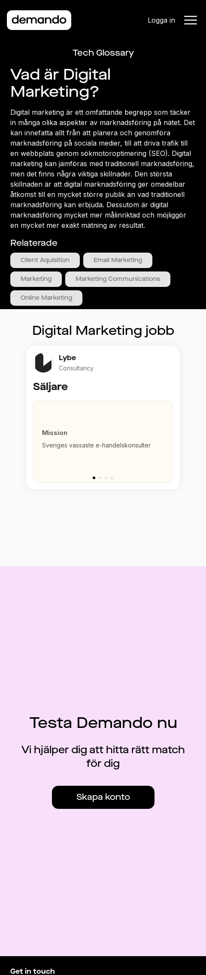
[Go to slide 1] (94, 478)
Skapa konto (103, 797)
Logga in (161, 20)
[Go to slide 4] (112, 478)
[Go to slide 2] (100, 478)
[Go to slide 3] (106, 478)
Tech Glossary (103, 53)
